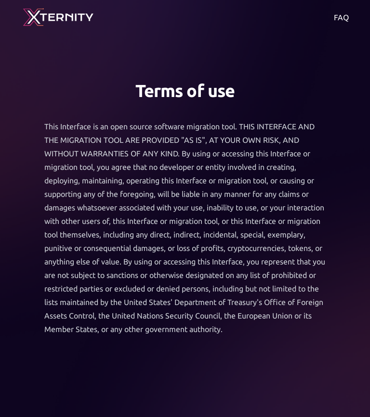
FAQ (341, 17)
